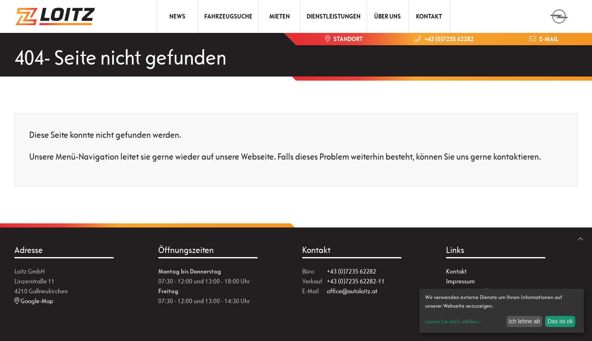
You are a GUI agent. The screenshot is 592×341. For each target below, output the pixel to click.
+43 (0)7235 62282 (351, 271)
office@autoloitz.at (352, 291)
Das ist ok (560, 321)
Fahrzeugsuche (228, 16)
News (177, 16)
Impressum (460, 281)
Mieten (279, 16)
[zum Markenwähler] (559, 14)
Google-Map (33, 301)
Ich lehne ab (524, 321)
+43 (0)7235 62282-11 (356, 281)
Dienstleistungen (334, 16)
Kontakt (429, 16)
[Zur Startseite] (55, 16)
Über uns (387, 16)
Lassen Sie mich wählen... (453, 321)
